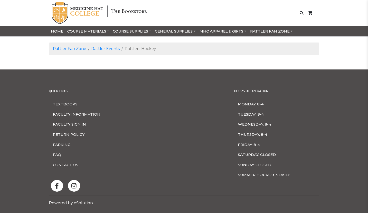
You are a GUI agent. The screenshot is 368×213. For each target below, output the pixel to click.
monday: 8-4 (251, 104)
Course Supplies (130, 31)
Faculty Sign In (69, 124)
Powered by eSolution (71, 203)
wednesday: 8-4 (254, 124)
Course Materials (86, 31)
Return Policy (69, 134)
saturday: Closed (257, 154)
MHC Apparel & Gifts (221, 31)
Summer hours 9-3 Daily (264, 174)
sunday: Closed (254, 164)
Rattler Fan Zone (270, 31)
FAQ (57, 154)
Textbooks (65, 104)
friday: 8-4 (249, 144)
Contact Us (65, 164)
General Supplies (174, 31)
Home (57, 31)
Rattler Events (105, 48)
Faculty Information (76, 114)
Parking (61, 144)
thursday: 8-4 (252, 134)
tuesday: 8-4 (251, 114)
